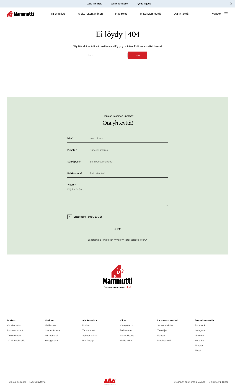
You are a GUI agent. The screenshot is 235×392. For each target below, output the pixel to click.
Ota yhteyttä (181, 13)
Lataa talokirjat (94, 3)
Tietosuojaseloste (16, 382)
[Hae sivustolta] (231, 3)
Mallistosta (50, 325)
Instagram (200, 330)
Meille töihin (126, 340)
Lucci (225, 382)
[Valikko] (220, 14)
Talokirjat (162, 330)
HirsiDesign (88, 340)
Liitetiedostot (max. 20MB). (88, 216)
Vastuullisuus (127, 335)
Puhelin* (117, 150)
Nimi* (117, 138)
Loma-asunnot (15, 330)
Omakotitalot (13, 325)
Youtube (199, 340)
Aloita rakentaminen (90, 13)
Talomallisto (58, 13)
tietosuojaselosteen (135, 239)
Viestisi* (117, 195)
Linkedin (199, 335)
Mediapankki (164, 340)
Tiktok (198, 350)
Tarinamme (125, 330)
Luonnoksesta (52, 330)
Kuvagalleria (51, 340)
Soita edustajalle (119, 3)
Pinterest (199, 345)
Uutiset (86, 325)
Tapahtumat (88, 330)
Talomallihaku (14, 335)
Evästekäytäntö (37, 382)
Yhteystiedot (126, 325)
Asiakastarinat (89, 335)
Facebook (200, 325)
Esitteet (161, 335)
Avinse (201, 382)
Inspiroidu (121, 13)
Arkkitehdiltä (51, 335)
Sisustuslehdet (165, 325)
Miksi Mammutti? (150, 13)
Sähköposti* (117, 161)
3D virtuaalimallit (16, 340)
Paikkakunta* (117, 173)
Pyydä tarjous (144, 3)
